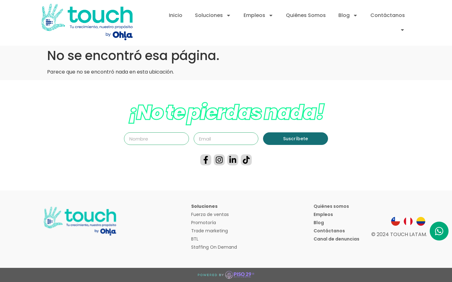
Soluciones (213, 15)
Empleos (258, 15)
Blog (348, 15)
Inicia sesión (385, 30)
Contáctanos (387, 15)
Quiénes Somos (306, 15)
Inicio (175, 15)
